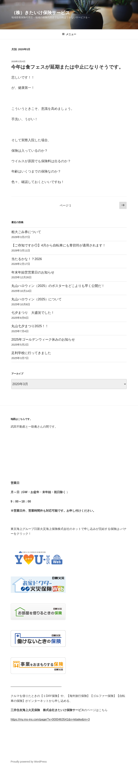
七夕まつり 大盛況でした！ (32, 313)
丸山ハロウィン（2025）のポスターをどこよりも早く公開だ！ (58, 286)
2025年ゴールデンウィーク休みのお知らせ (43, 339)
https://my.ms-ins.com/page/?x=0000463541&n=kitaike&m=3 (50, 719)
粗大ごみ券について (26, 232)
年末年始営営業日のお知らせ (32, 272)
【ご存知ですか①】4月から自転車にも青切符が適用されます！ (58, 245)
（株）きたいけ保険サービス (40, 12)
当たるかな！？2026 (26, 259)
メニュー (69, 34)
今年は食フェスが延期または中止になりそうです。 (67, 67)
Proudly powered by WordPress (29, 761)
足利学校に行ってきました (31, 353)
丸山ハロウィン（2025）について (36, 299)
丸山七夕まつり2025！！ (29, 326)
